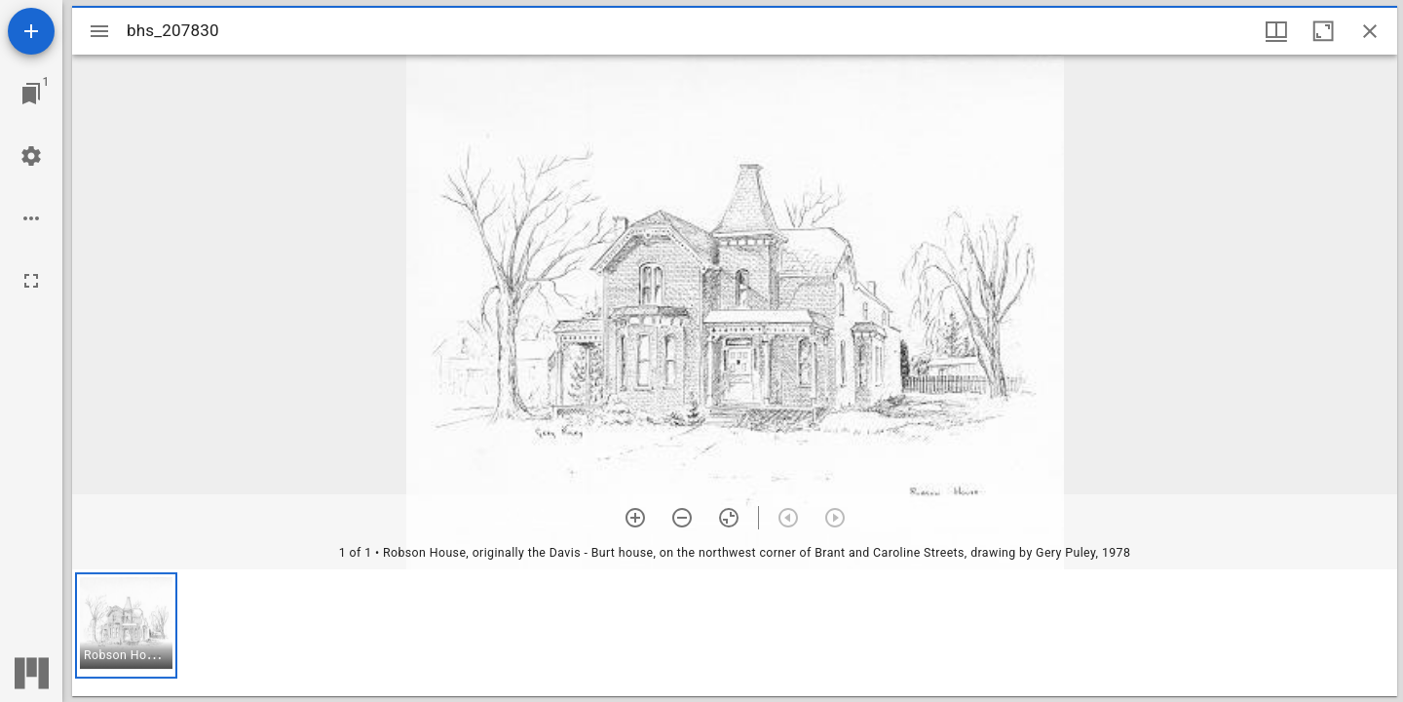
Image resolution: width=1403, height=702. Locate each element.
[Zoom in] (635, 517)
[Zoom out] (682, 517)
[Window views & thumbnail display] (1276, 31)
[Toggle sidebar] (99, 31)
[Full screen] (31, 280)
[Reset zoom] (728, 517)
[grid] (734, 632)
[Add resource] (31, 31)
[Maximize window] (1323, 31)
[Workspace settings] (31, 156)
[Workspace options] (31, 218)
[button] (126, 625)
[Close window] (1369, 31)
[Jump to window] (31, 93)
